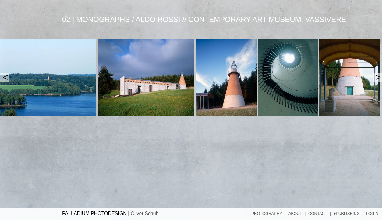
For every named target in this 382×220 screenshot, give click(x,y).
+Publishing (347, 213)
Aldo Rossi (158, 19)
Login (372, 213)
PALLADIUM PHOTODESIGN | (110, 213)
